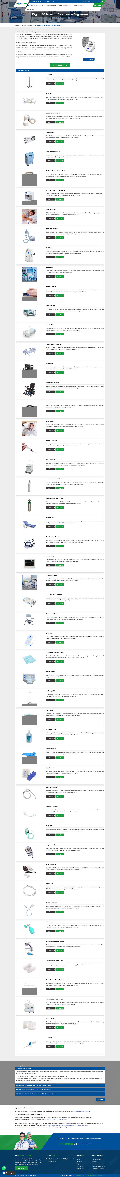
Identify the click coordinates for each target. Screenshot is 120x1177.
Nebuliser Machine (52, 229)
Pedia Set (49, 94)
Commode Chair (51, 614)
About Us (48, 1)
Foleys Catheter (51, 903)
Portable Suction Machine (54, 999)
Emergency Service (52, 5)
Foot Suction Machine (53, 537)
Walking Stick (50, 691)
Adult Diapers (50, 672)
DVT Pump (49, 248)
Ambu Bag (49, 922)
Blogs (54, 1)
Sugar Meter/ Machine (53, 845)
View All (100, 1099)
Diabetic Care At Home (71, 1125)
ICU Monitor (50, 556)
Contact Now (86, 1144)
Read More (51, 83)
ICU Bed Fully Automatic (54, 594)
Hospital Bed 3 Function (54, 344)
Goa (65, 1119)
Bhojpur (82, 1111)
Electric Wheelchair (52, 383)
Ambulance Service (78, 5)
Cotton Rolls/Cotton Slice (54, 960)
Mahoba (87, 1111)
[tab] (60, 1068)
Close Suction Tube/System (55, 980)
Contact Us (30, 9)
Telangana (60, 1119)
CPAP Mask (49, 421)
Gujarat (49, 1119)
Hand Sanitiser (51, 729)
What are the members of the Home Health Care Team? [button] (34, 1090)
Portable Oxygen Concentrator (56, 171)
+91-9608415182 (37, 1)
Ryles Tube (49, 883)
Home (17, 25)
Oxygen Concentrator (53, 151)
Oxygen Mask (50, 826)
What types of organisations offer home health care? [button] (33, 1086)
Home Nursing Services (37, 5)
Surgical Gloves (51, 749)
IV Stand (49, 74)
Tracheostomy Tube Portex (55, 941)
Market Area (80, 1168)
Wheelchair (50, 363)
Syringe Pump (50, 306)
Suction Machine (51, 460)
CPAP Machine (50, 209)
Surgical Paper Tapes (53, 113)
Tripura (54, 1119)
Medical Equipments (65, 5)
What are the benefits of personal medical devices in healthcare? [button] (36, 1094)
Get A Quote (97, 5)
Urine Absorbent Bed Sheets (55, 652)
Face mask (49, 710)
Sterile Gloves (50, 768)
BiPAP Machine (51, 402)
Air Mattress (50, 517)
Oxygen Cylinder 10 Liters (54, 479)
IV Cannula (49, 1037)
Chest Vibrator (51, 864)
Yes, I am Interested (60, 65)
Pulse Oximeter (51, 286)
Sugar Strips (50, 132)
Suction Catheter (51, 787)
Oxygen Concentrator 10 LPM (55, 190)
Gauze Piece (50, 1018)
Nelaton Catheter (52, 806)
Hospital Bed (50, 325)
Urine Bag (49, 633)
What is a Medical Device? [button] (24, 1068)
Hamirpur (76, 1111)
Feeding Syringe (51, 440)
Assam (44, 1119)
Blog (77, 1164)
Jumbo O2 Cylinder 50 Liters (55, 498)
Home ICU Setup (51, 575)
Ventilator (49, 267)
